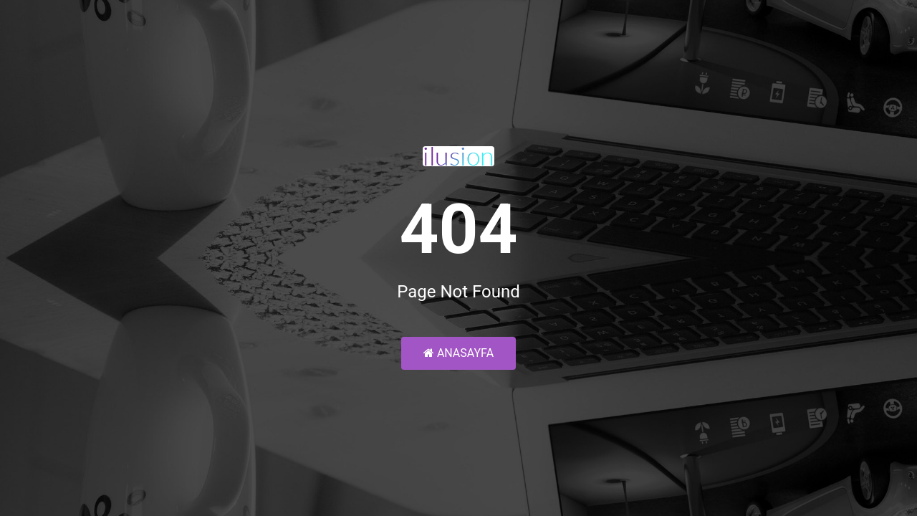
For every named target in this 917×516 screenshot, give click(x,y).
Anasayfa (458, 353)
